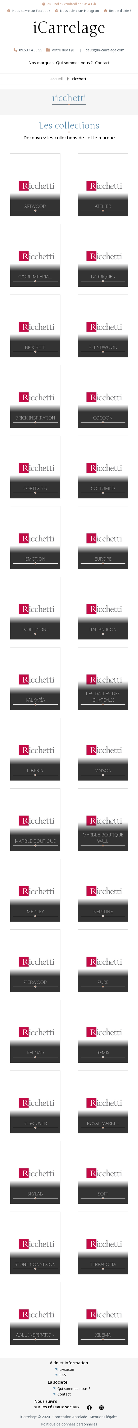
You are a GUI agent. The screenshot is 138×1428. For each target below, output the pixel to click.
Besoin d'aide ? (120, 11)
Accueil (56, 79)
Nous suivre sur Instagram (79, 11)
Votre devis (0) (64, 50)
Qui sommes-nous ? (73, 1388)
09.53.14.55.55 (30, 50)
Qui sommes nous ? (74, 63)
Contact (102, 63)
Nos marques (41, 63)
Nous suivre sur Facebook (31, 11)
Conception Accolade (69, 1416)
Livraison (66, 1369)
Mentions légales (104, 1416)
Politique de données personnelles (69, 1424)
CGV (62, 1375)
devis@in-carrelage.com (105, 50)
